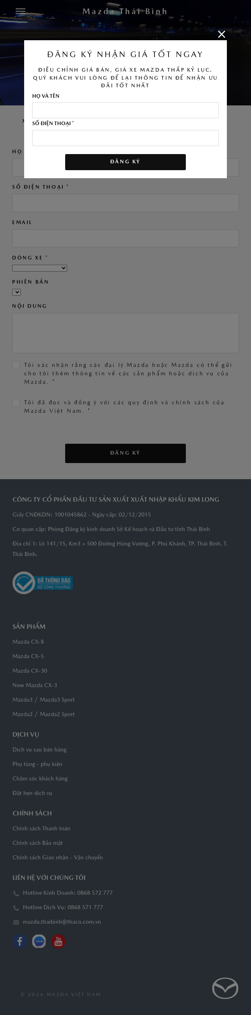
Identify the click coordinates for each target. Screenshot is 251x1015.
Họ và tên (46, 96)
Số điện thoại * (53, 123)
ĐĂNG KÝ (125, 162)
